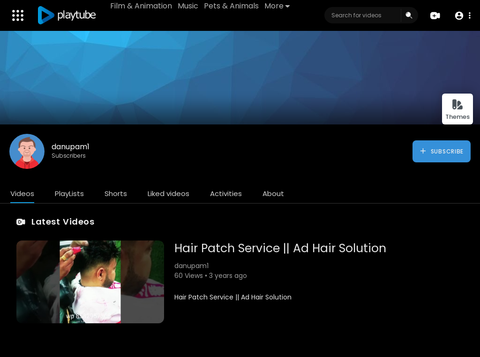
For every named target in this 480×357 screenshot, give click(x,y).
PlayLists (69, 193)
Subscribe (441, 151)
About (273, 193)
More (277, 5)
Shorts (116, 193)
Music (188, 5)
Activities (226, 193)
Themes (457, 109)
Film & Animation (141, 5)
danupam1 (71, 146)
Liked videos (168, 193)
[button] (462, 15)
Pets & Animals (231, 5)
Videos (22, 193)
